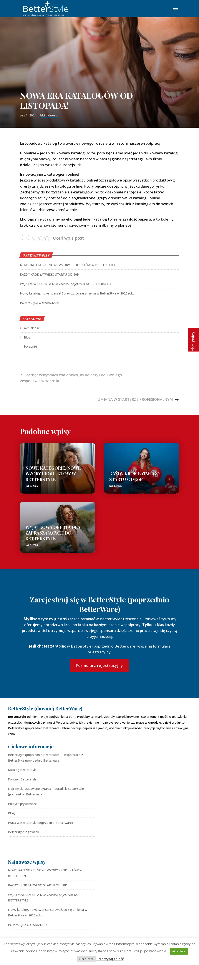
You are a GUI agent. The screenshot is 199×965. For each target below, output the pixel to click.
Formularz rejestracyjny (99, 665)
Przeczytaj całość (110, 959)
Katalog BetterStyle (22, 770)
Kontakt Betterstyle (22, 779)
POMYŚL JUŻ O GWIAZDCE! (39, 303)
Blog (27, 337)
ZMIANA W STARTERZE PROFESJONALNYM (135, 399)
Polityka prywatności (22, 804)
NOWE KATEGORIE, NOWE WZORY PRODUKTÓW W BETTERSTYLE (68, 265)
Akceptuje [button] (178, 951)
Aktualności (49, 115)
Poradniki (30, 346)
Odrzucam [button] (86, 959)
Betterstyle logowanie (24, 832)
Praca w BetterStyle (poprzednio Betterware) (40, 823)
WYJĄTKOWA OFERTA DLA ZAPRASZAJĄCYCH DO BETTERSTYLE (66, 284)
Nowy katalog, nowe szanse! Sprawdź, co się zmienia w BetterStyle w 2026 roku (77, 293)
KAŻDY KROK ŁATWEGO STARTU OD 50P (49, 274)
